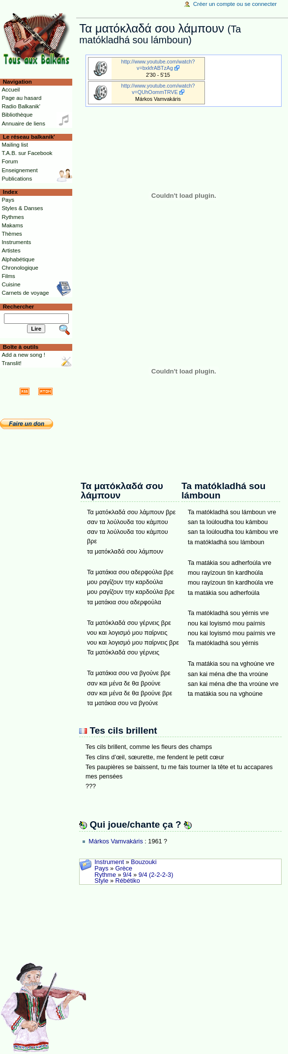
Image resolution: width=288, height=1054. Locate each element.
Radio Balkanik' (20, 106)
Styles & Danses (22, 208)
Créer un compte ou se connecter (235, 4)
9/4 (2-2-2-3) (156, 874)
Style (101, 880)
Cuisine (10, 284)
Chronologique (19, 268)
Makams (12, 225)
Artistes (10, 250)
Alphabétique (17, 259)
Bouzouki (143, 862)
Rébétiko (127, 880)
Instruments (16, 242)
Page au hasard (21, 98)
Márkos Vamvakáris (115, 841)
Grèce (124, 868)
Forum (9, 161)
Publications (16, 179)
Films (8, 276)
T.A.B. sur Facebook (26, 153)
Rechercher (18, 307)
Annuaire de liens (23, 123)
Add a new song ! (23, 355)
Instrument (109, 862)
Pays (101, 868)
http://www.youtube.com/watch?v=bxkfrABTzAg (158, 65)
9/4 (127, 874)
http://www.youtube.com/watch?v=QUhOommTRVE (158, 89)
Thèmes (11, 234)
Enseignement (19, 170)
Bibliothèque (16, 115)
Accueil (10, 90)
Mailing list (14, 145)
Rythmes (12, 217)
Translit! (11, 363)
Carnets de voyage (25, 293)
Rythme (105, 874)
